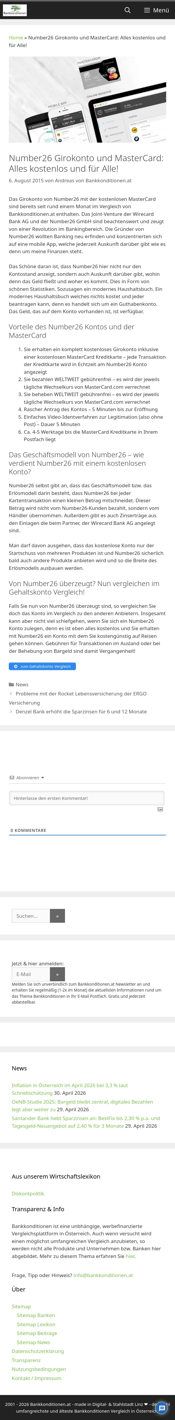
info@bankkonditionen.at (103, 1275)
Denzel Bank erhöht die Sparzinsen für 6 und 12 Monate (81, 711)
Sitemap (21, 1306)
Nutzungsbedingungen (39, 1369)
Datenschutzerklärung (38, 1351)
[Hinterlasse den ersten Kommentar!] (86, 798)
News (22, 684)
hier (130, 1256)
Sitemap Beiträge (37, 1333)
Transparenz (26, 1360)
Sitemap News (33, 1342)
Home (16, 37)
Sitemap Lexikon (36, 1324)
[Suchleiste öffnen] (127, 10)
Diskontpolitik (28, 1193)
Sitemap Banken (36, 1315)
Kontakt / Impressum (36, 1378)
